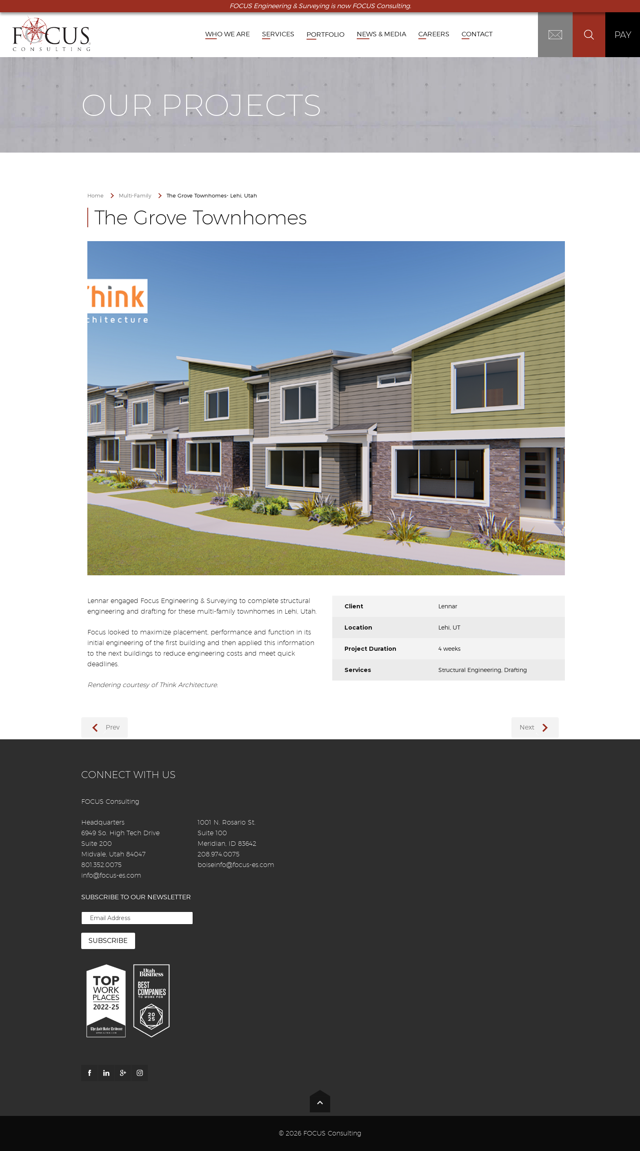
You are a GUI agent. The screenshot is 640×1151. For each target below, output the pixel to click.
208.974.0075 (219, 854)
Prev (113, 727)
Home (95, 196)
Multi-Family (135, 196)
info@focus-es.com (111, 875)
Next (527, 727)
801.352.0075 (101, 865)
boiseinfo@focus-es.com (236, 865)
